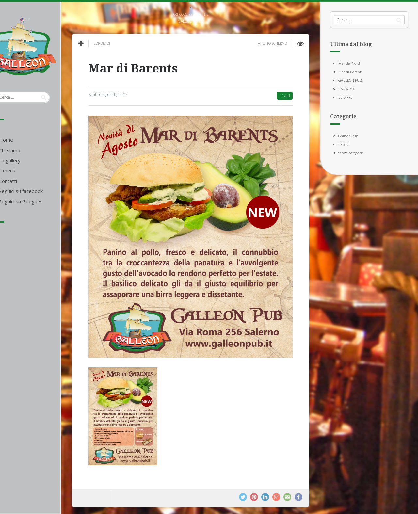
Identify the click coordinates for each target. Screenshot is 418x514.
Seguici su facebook (38, 191)
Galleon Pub (348, 135)
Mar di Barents (350, 71)
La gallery (27, 160)
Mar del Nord (349, 63)
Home (23, 140)
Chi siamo (27, 150)
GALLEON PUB (350, 80)
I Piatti (343, 144)
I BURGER (346, 88)
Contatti (25, 181)
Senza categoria (351, 152)
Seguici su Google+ (37, 201)
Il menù (24, 170)
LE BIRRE (345, 97)
